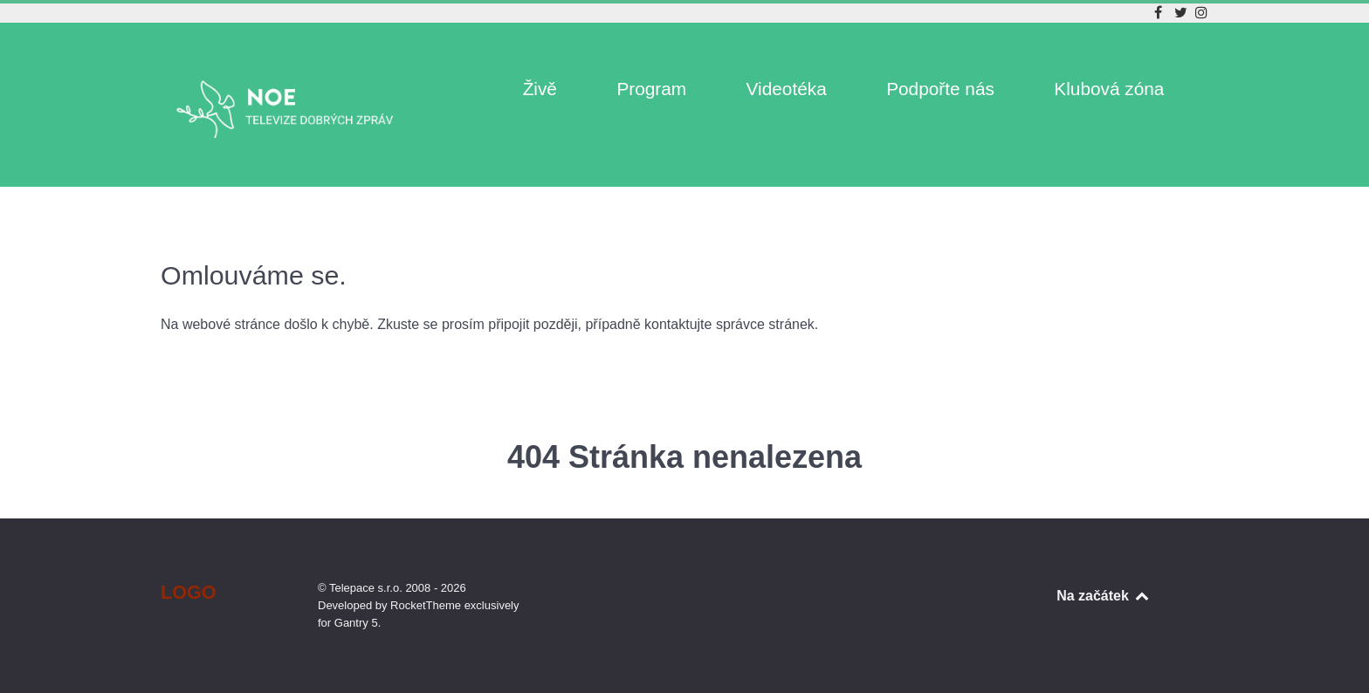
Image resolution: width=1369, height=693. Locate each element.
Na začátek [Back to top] (1103, 595)
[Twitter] (1183, 13)
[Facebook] (1160, 13)
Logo (189, 592)
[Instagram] (1201, 13)
